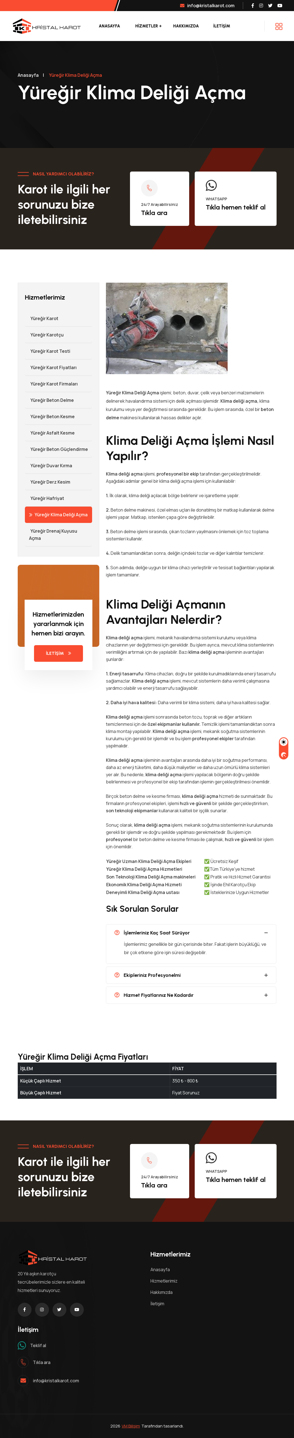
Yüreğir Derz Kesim (47, 482)
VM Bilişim (131, 1426)
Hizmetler (146, 26)
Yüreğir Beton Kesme (50, 416)
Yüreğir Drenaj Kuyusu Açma (51, 534)
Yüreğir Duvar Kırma (48, 466)
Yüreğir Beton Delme (49, 400)
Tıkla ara (154, 213)
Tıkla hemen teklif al (236, 207)
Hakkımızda (186, 26)
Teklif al (38, 1345)
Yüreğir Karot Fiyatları (51, 367)
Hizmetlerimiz (164, 1281)
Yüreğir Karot (41, 318)
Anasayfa (109, 26)
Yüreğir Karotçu (44, 335)
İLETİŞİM (221, 26)
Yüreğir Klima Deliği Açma (58, 515)
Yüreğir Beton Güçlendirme (56, 449)
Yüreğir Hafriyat (44, 498)
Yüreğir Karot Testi (47, 351)
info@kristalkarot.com (207, 5)
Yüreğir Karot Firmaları (51, 384)
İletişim (157, 1304)
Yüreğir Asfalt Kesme (50, 433)
